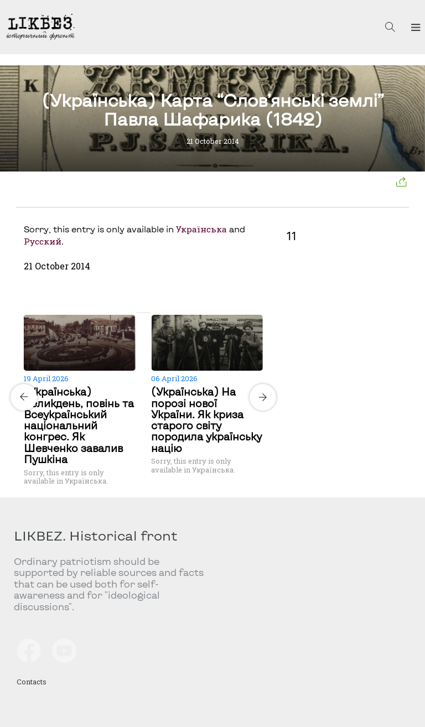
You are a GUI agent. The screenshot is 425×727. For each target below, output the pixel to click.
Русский (42, 241)
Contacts (31, 682)
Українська (201, 229)
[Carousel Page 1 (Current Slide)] (140, 312)
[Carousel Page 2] (146, 312)
